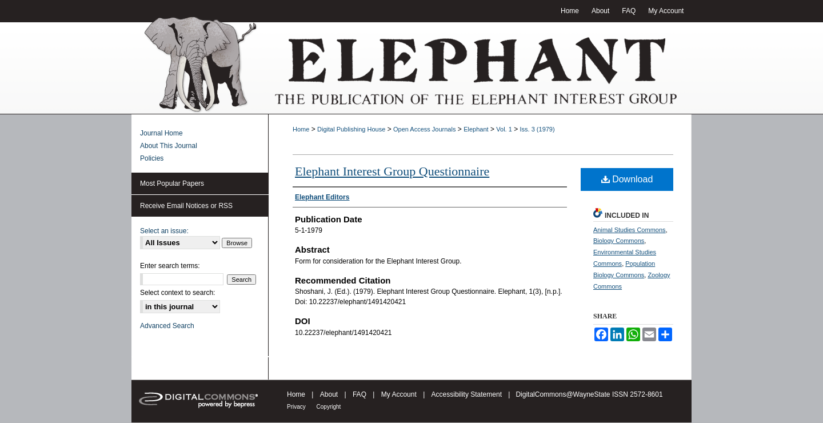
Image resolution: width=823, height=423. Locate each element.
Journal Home (161, 133)
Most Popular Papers (172, 183)
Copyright (329, 407)
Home (301, 129)
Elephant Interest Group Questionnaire (392, 171)
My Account (399, 394)
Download (627, 179)
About (330, 394)
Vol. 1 (504, 129)
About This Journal (168, 146)
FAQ (360, 394)
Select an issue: (164, 231)
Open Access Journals (424, 129)
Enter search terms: (170, 266)
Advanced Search (167, 326)
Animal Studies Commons (629, 229)
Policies (151, 158)
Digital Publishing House (351, 129)
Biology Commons (618, 240)
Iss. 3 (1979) (537, 129)
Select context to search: (177, 293)
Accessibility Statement (468, 394)
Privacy (297, 407)
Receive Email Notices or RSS (186, 206)
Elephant (476, 129)
